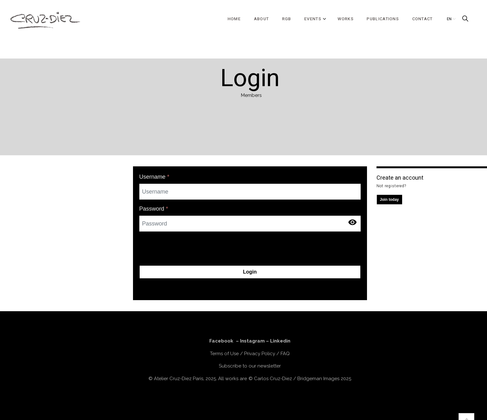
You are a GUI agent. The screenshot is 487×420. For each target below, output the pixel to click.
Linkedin (280, 341)
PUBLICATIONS (383, 19)
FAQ (285, 353)
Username (154, 177)
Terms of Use (224, 353)
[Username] (250, 192)
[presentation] (187, 249)
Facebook (221, 341)
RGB (286, 19)
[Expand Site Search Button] (465, 19)
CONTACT (422, 19)
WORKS (346, 19)
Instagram (252, 341)
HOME (234, 19)
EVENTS (312, 19)
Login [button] (250, 272)
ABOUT (261, 19)
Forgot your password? (168, 287)
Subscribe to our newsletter (250, 366)
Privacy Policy (259, 353)
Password (153, 209)
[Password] (250, 224)
